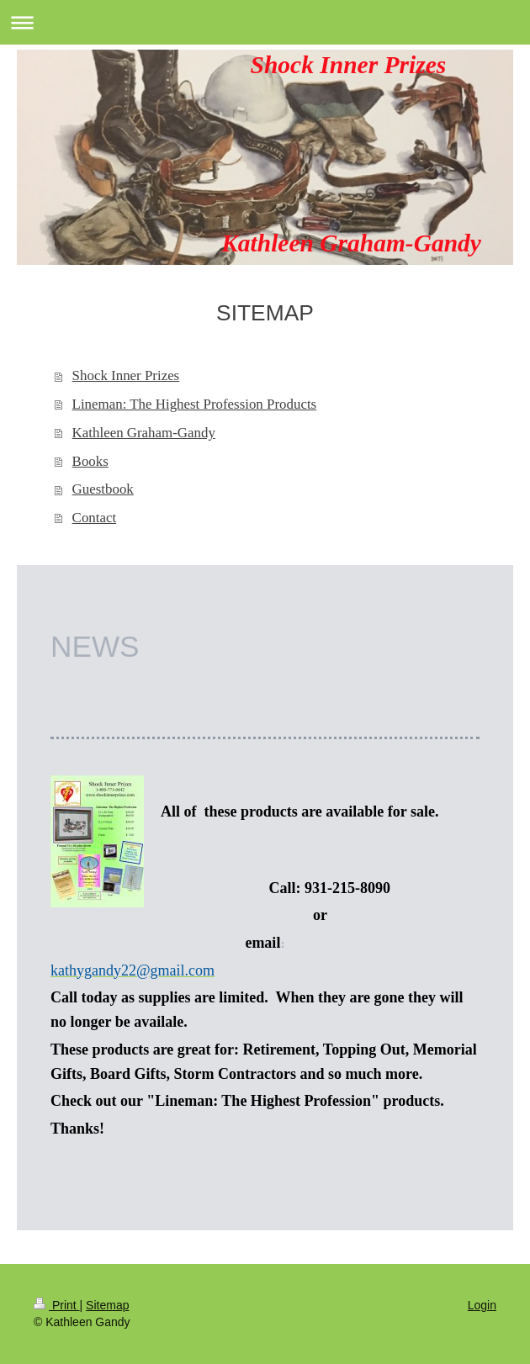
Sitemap (107, 1305)
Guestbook (103, 489)
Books (90, 461)
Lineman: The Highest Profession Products (194, 404)
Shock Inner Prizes (126, 375)
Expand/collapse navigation (265, 22)
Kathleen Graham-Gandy (143, 433)
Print (57, 1305)
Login (482, 1305)
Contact (94, 518)
